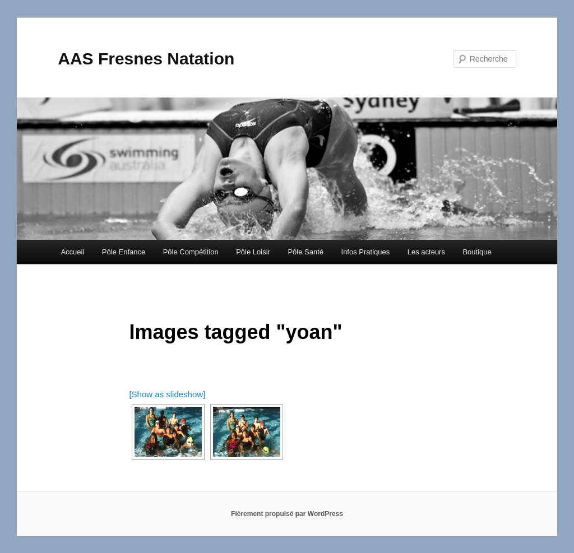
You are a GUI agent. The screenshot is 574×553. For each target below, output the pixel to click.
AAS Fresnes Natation (146, 58)
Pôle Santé (305, 252)
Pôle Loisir (253, 252)
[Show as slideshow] (167, 394)
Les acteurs (426, 252)
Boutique (476, 252)
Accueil (72, 252)
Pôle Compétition (191, 252)
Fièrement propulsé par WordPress (287, 514)
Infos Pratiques (365, 252)
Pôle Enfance (123, 252)
